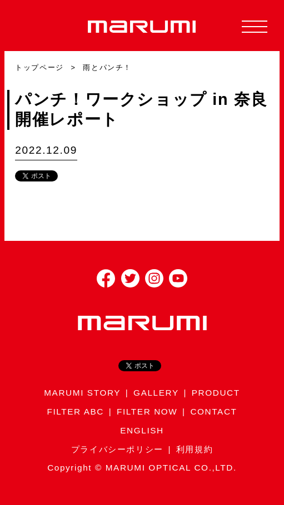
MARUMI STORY (82, 392)
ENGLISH (142, 430)
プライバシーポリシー (117, 449)
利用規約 (194, 449)
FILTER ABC (75, 411)
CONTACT (213, 411)
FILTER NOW (147, 411)
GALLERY (156, 392)
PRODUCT (216, 392)
